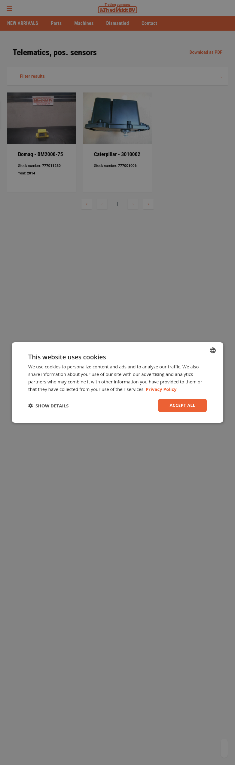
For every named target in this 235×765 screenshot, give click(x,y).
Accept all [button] (182, 405)
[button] (48, 405)
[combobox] (213, 350)
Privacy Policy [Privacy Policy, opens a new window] (161, 389)
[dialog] (117, 382)
